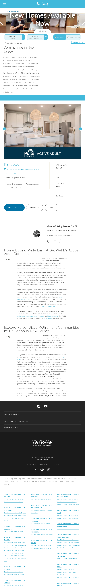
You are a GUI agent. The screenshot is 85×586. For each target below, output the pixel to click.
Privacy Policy (31, 464)
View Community (14, 207)
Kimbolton (13, 164)
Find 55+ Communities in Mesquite (41, 548)
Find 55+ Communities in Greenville (67, 548)
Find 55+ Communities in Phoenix (14, 499)
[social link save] (19, 156)
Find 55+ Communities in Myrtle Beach (68, 545)
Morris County (52, 316)
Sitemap (56, 464)
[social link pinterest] (23, 156)
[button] (39, 31)
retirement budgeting (47, 306)
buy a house (48, 318)
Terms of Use (43, 464)
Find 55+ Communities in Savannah (14, 574)
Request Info (35, 207)
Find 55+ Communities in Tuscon (13, 502)
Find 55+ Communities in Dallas (66, 569)
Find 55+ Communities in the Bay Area (15, 513)
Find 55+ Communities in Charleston (67, 540)
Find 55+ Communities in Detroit (40, 523)
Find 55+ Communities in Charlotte (67, 499)
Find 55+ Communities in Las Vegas (41, 545)
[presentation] (1, 22)
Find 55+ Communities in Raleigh (66, 502)
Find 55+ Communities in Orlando (14, 555)
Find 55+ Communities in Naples (13, 548)
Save (51, 207)
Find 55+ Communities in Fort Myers (14, 542)
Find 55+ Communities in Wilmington (68, 504)
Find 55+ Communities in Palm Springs (15, 515)
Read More (54, 241)
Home (6, 11)
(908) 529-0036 (10, 173)
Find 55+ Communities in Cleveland (67, 518)
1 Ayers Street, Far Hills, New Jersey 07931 (21, 169)
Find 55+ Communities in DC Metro (41, 499)
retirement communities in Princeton (31, 316)
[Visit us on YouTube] (46, 407)
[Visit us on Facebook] (38, 407)
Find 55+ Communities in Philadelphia (68, 529)
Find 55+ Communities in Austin (66, 572)
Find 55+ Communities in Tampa (13, 553)
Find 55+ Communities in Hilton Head (68, 542)
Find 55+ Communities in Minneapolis (42, 534)
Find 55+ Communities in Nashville (67, 558)
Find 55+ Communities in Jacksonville (15, 545)
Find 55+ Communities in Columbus (67, 515)
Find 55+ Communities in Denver (13, 531)
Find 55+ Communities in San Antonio (68, 577)
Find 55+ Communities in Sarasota (14, 550)
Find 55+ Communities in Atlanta (13, 572)
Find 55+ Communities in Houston (67, 575)
